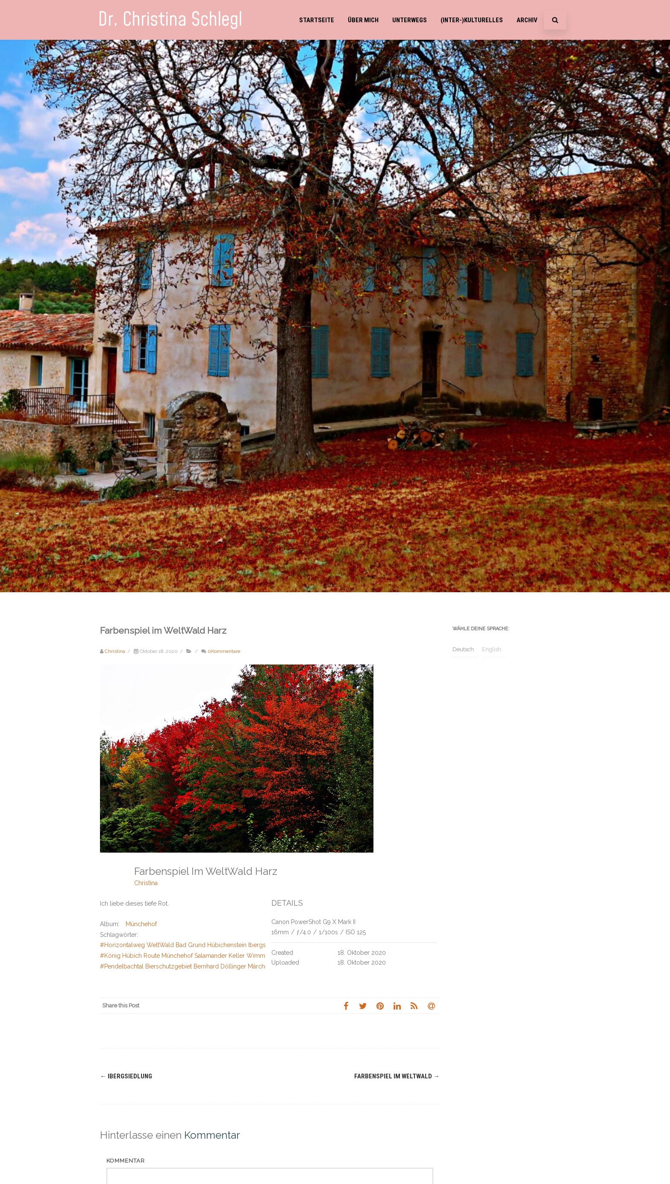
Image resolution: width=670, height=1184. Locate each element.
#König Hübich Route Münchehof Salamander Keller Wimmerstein (192, 955)
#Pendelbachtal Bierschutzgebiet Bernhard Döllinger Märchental (189, 966)
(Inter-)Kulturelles (472, 20)
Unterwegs (409, 20)
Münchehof (141, 924)
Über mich (363, 20)
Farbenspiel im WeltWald (397, 1076)
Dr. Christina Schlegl (170, 19)
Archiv (527, 20)
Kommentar (125, 1160)
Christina (146, 883)
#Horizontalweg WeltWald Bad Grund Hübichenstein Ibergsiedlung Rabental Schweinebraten (229, 945)
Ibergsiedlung (126, 1076)
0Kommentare (224, 651)
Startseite (316, 20)
